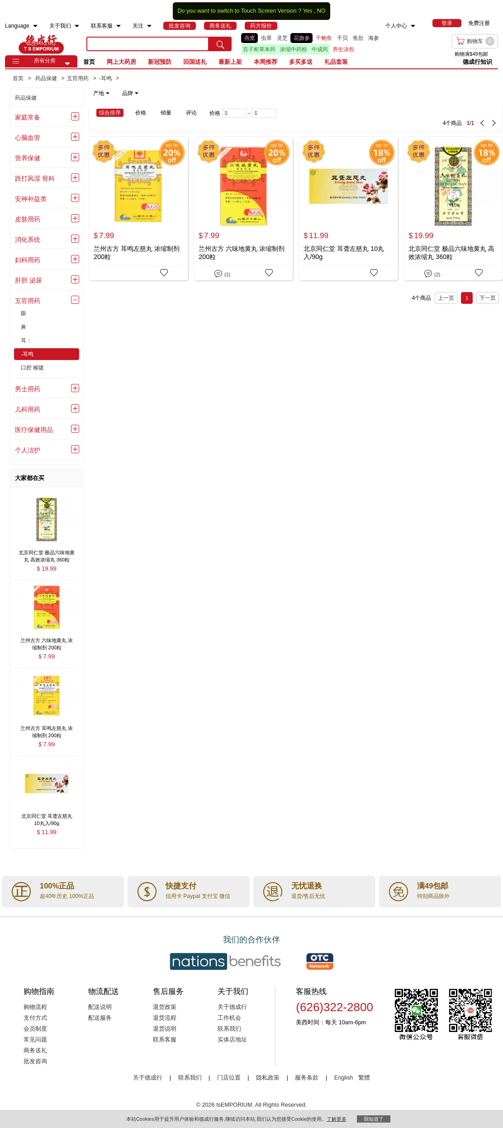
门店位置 (229, 1078)
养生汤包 (343, 49)
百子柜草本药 (259, 49)
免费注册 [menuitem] (479, 23)
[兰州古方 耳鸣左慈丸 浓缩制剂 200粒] (138, 208)
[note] (116, 93)
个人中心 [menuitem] (396, 26)
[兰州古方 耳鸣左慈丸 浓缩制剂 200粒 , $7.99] (46, 729)
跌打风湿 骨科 (35, 178)
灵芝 (282, 38)
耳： (26, 340)
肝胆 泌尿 (28, 280)
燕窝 (249, 38)
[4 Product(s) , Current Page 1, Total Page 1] (405, 118)
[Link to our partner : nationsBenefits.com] (225, 961)
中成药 (320, 49)
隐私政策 (268, 1078)
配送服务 (100, 1018)
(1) (222, 273)
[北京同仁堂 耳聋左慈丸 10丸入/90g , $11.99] (46, 817)
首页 (89, 61)
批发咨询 (35, 1061)
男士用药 (27, 389)
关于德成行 (232, 1007)
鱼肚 (358, 38)
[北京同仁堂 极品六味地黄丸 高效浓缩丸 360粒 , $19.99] (46, 553)
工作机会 (229, 1018)
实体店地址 (232, 1040)
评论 (191, 113)
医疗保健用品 (34, 429)
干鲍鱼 (324, 38)
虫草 (266, 38)
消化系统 (27, 239)
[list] (324, 44)
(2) (432, 273)
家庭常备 (27, 117)
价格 (140, 113)
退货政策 (164, 1007)
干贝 (342, 38)
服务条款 (306, 1078)
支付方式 (35, 1018)
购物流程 (35, 1007)
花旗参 (302, 38)
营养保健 (27, 158)
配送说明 (100, 1007)
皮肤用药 (27, 219)
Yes (307, 11)
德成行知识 (477, 61)
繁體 (364, 1078)
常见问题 (35, 1040)
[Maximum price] (264, 113)
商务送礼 (35, 1050)
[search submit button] (220, 44)
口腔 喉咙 (32, 368)
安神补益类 (31, 198)
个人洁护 (27, 450)
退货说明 (164, 1029)
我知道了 (374, 1119)
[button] (67, 64)
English (344, 1078)
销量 (166, 113)
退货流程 (164, 1018)
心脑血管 (27, 137)
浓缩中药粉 (293, 49)
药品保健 (26, 98)
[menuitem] (35, 26)
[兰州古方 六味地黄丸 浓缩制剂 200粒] (243, 208)
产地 (101, 93)
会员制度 (35, 1029)
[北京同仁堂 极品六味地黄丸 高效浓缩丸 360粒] (453, 208)
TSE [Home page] (41, 44)
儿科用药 (27, 409)
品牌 (130, 93)
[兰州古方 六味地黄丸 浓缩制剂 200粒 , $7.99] (46, 641)
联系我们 (229, 1029)
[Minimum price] (234, 113)
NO (321, 11)
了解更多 (336, 1119)
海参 (373, 38)
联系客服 (164, 1040)
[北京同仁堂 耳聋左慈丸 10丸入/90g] (348, 208)
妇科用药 (27, 260)
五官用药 (27, 300)
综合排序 (110, 113)
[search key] (147, 44)
